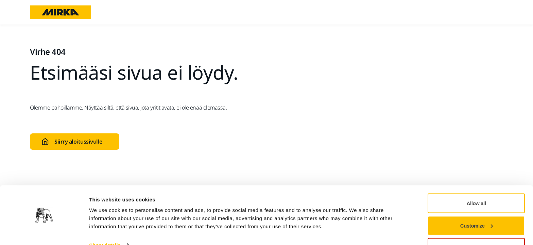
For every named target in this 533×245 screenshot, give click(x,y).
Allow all (476, 182)
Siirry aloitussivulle (71, 141)
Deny (476, 227)
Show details (105, 224)
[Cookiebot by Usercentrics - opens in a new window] (44, 232)
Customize (476, 205)
